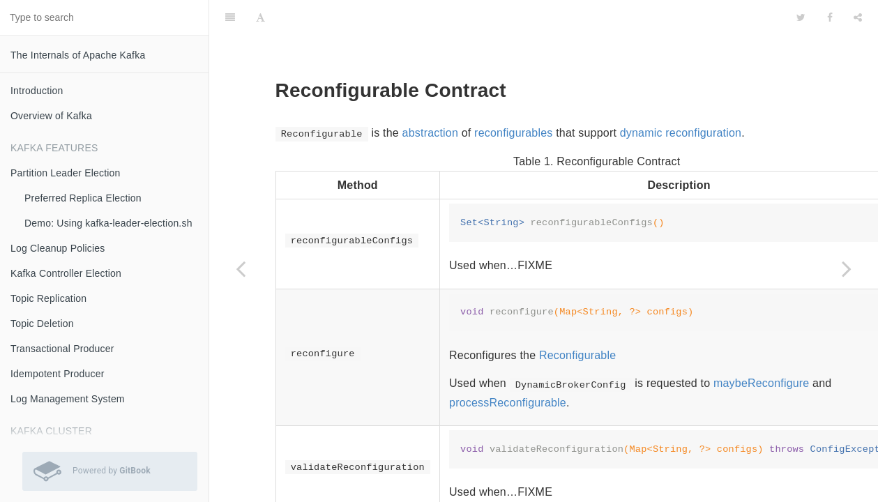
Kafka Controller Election (65, 273)
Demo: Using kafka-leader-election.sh (108, 223)
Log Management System (67, 398)
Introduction (36, 90)
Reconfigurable (577, 320)
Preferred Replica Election (83, 198)
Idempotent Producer (57, 373)
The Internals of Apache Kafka (77, 55)
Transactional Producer (62, 348)
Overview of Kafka (51, 115)
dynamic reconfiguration (680, 98)
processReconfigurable (507, 368)
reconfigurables (513, 98)
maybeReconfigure (761, 348)
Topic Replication (48, 298)
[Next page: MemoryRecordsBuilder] (846, 268)
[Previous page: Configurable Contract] (240, 268)
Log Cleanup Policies (57, 248)
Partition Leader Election (65, 172)
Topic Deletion (42, 323)
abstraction (430, 98)
